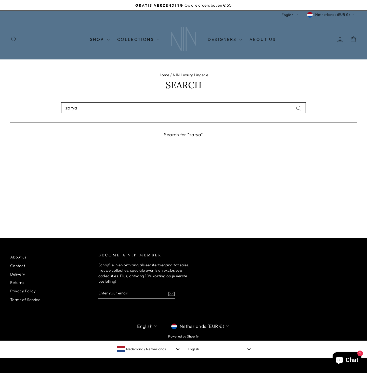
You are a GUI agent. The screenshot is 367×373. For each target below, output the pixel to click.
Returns (17, 282)
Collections (138, 39)
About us (18, 257)
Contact (17, 265)
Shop (100, 39)
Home (164, 75)
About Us (263, 39)
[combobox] (183, 107)
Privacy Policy (23, 291)
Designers (225, 39)
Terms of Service (25, 299)
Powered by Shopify (183, 336)
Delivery (17, 274)
